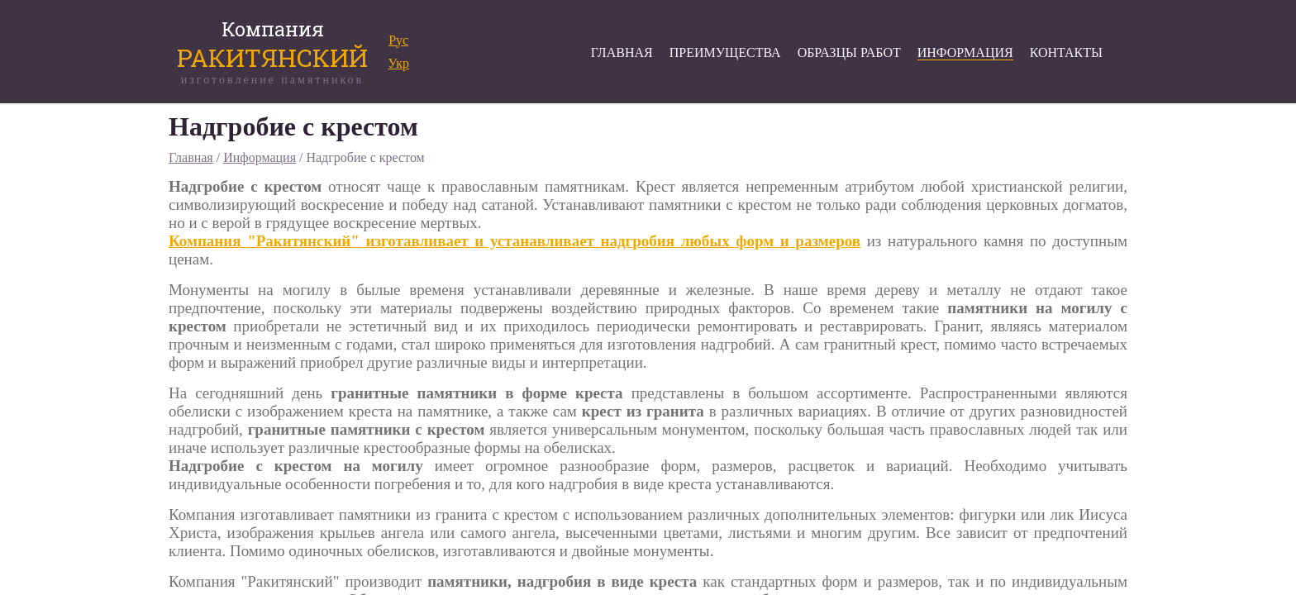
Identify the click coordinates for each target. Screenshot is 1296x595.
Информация (259, 157)
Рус (398, 40)
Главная (191, 157)
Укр (398, 63)
